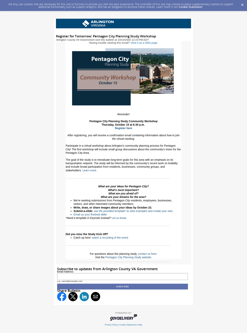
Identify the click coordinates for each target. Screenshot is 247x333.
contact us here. (147, 253)
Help (140, 325)
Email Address (65, 271)
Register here (123, 128)
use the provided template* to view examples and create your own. (133, 211)
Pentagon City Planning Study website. (128, 257)
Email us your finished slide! (90, 214)
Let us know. (119, 217)
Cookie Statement (190, 7)
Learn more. (89, 170)
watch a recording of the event (110, 237)
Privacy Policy (111, 325)
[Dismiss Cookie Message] (242, 3)
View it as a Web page (143, 42)
